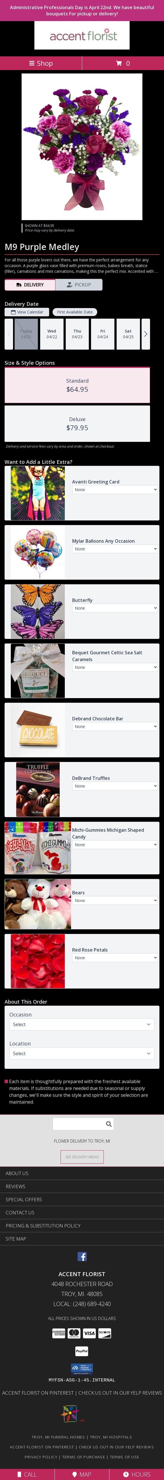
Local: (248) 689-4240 (82, 1304)
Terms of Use (125, 1456)
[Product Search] (83, 1124)
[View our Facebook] (82, 1259)
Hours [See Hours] (137, 1474)
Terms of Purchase (83, 1456)
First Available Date (75, 312)
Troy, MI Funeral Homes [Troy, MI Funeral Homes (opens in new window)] (58, 1437)
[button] (82, 1369)
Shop (41, 63)
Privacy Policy (41, 1456)
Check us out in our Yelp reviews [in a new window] (120, 1392)
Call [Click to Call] (27, 1474)
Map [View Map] (81, 1474)
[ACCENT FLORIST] (82, 48)
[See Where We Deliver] (82, 1156)
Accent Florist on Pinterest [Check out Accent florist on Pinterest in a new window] (38, 1392)
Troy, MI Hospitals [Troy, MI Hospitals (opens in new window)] (111, 1437)
